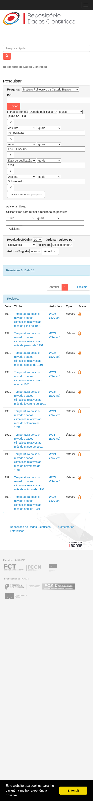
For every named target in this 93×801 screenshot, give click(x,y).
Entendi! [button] (73, 790)
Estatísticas (17, 531)
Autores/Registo (18, 251)
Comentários (66, 527)
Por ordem (44, 244)
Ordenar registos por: (60, 239)
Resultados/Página (19, 239)
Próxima (82, 287)
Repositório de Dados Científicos (25, 66)
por (9, 94)
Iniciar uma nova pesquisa (26, 194)
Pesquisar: (14, 89)
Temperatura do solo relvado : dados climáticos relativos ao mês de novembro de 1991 (27, 462)
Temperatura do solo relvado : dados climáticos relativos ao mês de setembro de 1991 (27, 419)
